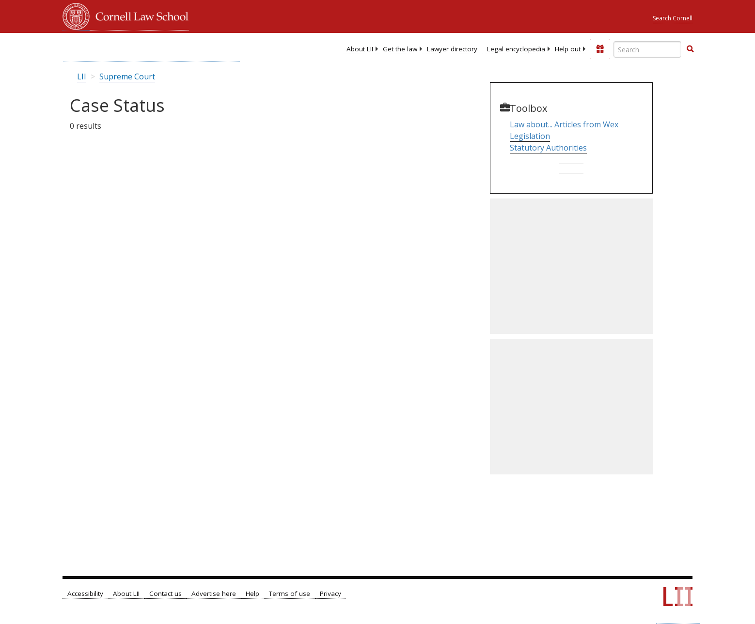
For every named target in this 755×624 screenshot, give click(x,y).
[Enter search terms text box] (647, 49)
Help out (568, 49)
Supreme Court (127, 76)
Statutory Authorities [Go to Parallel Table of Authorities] (548, 147)
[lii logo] (151, 48)
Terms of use (289, 593)
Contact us (165, 593)
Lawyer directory (452, 49)
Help (252, 593)
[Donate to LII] (600, 49)
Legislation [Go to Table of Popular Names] (530, 136)
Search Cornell (672, 18)
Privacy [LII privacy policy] (330, 593)
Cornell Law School (139, 15)
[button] (690, 49)
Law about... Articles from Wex (564, 124)
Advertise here (213, 593)
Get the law (400, 49)
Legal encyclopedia (516, 49)
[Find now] (690, 49)
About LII (359, 49)
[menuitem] (360, 49)
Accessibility (85, 593)
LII (81, 76)
